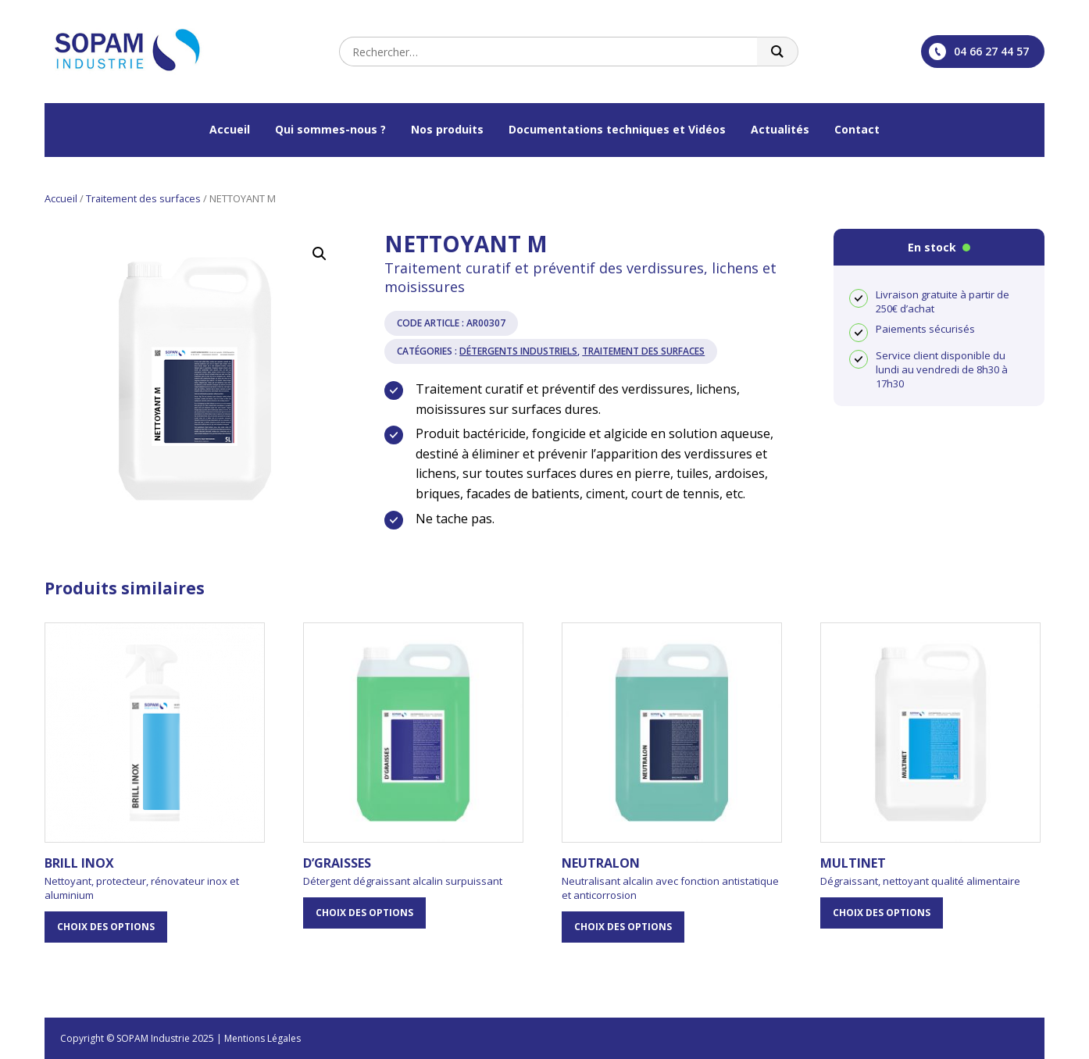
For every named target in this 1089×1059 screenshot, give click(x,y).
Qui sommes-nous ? (330, 129)
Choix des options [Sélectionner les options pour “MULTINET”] (881, 912)
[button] (319, 254)
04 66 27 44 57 (979, 51)
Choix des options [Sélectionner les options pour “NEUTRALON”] (623, 926)
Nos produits (447, 129)
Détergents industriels (518, 351)
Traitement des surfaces (143, 198)
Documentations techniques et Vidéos (617, 129)
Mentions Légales (262, 1038)
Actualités (780, 129)
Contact (857, 129)
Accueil (229, 129)
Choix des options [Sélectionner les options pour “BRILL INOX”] (106, 926)
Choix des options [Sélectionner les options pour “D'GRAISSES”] (364, 912)
